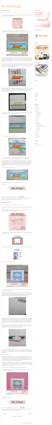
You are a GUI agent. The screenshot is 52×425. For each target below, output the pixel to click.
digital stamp (19, 198)
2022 (37, 108)
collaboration (13, 409)
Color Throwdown (18, 409)
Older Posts (30, 413)
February (38, 128)
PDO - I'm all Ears (7, 12)
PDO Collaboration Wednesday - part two (13, 204)
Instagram (36, 95)
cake (9, 409)
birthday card (6, 409)
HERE (6, 233)
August (38, 116)
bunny (5, 198)
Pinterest (36, 96)
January (38, 130)
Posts (36, 143)
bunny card (8, 198)
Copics (12, 198)
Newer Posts (5, 413)
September (38, 115)
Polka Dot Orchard (11, 199)
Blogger (30, 422)
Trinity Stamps (19, 199)
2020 (37, 111)
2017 (37, 134)
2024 (37, 105)
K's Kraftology (11, 6)
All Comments (38, 145)
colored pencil (23, 409)
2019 (37, 131)
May (37, 120)
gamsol (13, 410)
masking (6, 199)
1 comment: (15, 196)
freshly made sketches (7, 410)
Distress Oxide (23, 198)
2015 (37, 137)
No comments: (16, 407)
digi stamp (14, 198)
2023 (37, 107)
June (37, 119)
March (38, 123)
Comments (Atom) (19, 416)
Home (17, 413)
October (38, 113)
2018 (37, 133)
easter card (27, 198)
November (38, 112)
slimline (15, 199)
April (37, 122)
